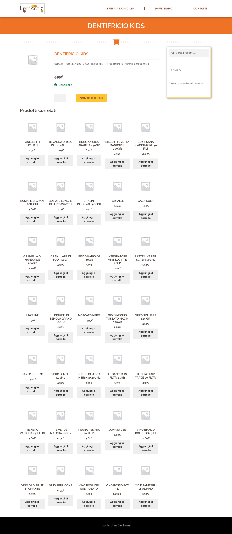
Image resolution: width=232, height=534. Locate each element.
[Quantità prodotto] (60, 98)
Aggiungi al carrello (91, 97)
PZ (122, 63)
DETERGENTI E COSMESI (90, 63)
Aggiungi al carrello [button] (32, 160)
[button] (224, 4)
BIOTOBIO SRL (141, 63)
